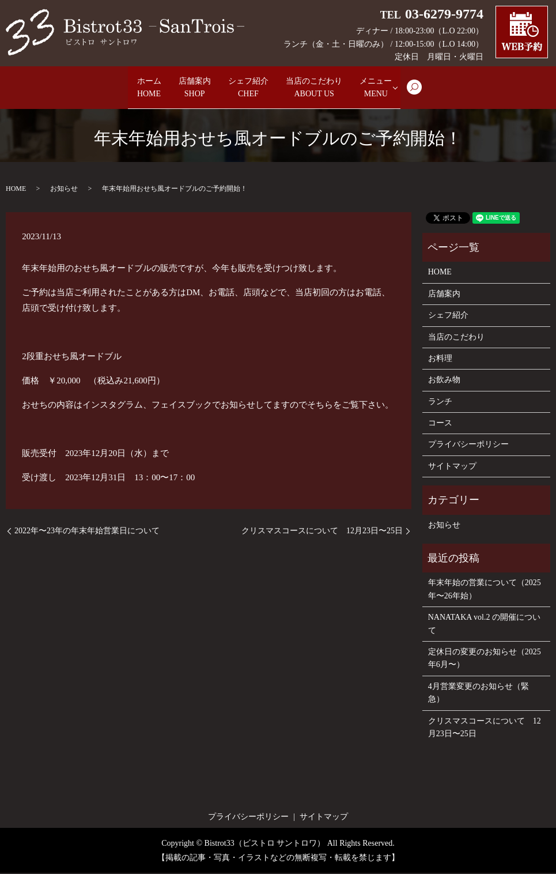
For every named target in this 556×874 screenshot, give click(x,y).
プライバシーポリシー (468, 446)
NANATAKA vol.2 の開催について (484, 624)
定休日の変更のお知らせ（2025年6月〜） (484, 659)
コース (440, 424)
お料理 (440, 359)
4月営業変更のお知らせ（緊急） (478, 694)
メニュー (409, 88)
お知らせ (64, 190)
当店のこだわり (331, 88)
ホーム (119, 88)
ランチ (440, 402)
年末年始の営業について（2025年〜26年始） (484, 590)
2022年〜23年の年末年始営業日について (87, 532)
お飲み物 (444, 380)
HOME (16, 190)
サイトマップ (452, 467)
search (458, 93)
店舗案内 (179, 88)
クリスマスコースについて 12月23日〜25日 (322, 532)
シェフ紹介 (248, 88)
